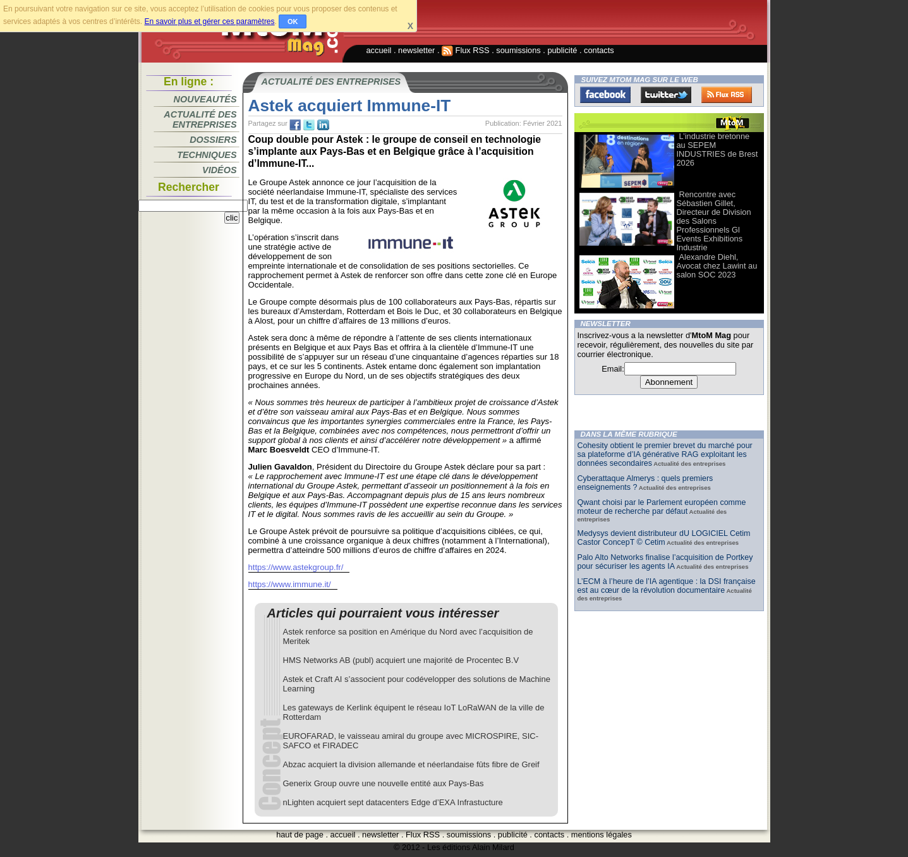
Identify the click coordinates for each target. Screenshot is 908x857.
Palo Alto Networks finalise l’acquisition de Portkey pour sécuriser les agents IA (665, 562)
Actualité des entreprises (200, 119)
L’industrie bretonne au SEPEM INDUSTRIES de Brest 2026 (717, 149)
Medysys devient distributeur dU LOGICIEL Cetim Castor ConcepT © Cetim (664, 538)
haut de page (300, 834)
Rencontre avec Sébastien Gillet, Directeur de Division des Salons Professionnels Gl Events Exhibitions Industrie (714, 221)
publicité (562, 50)
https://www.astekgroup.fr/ (296, 567)
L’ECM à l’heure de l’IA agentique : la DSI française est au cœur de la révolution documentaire (667, 586)
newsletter (416, 50)
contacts (599, 50)
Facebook (605, 95)
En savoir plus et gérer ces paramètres (209, 21)
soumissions (518, 50)
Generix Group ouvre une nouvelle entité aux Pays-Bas (383, 783)
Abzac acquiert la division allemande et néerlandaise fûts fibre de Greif (411, 764)
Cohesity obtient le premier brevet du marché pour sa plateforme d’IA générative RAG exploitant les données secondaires (665, 454)
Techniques (206, 155)
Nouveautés (205, 99)
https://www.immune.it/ (289, 584)
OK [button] (293, 21)
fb (295, 125)
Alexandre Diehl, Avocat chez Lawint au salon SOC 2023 (717, 265)
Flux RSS (466, 50)
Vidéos (219, 170)
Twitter (666, 95)
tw (309, 125)
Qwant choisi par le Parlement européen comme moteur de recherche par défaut (662, 507)
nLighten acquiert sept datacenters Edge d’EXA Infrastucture (393, 802)
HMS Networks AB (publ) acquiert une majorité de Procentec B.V (401, 660)
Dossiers (213, 140)
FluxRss (726, 95)
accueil (379, 50)
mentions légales (601, 834)
